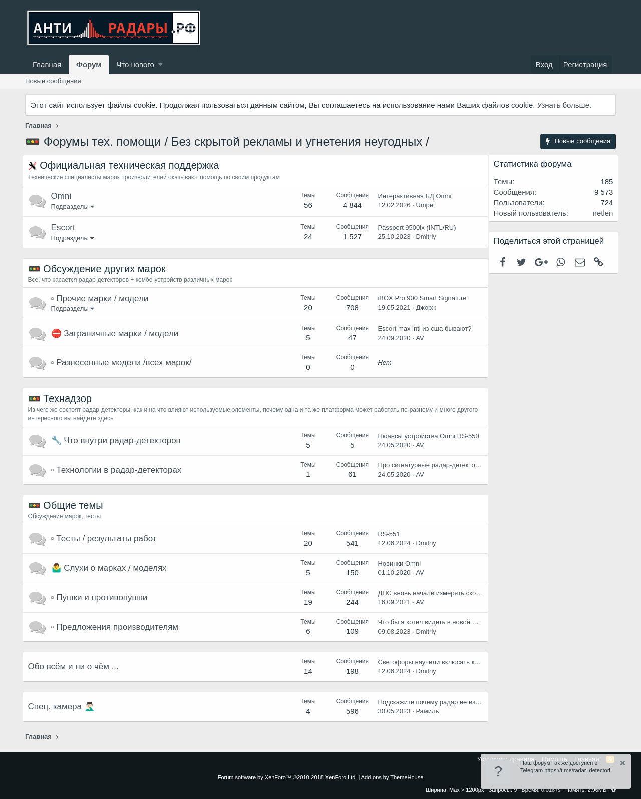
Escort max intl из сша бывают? (422, 328)
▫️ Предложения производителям (117, 627)
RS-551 (386, 534)
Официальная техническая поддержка (132, 165)
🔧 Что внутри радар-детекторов (118, 440)
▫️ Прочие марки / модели (102, 298)
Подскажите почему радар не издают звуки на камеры (457, 702)
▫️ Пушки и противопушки (102, 597)
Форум (88, 64)
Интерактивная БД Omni (412, 196)
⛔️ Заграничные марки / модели (117, 333)
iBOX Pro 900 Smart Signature (419, 298)
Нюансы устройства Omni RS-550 (425, 436)
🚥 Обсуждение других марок (99, 268)
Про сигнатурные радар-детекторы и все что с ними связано (466, 465)
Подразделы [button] (72, 206)
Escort (66, 227)
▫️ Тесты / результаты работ (106, 538)
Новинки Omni (396, 563)
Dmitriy (423, 236)
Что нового (135, 64)
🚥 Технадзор (62, 398)
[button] (160, 64)
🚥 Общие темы (68, 505)
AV (417, 338)
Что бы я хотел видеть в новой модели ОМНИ (444, 622)
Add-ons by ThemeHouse (392, 777)
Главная (47, 64)
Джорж (423, 307)
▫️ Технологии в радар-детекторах (119, 470)
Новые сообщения (53, 81)
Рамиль (424, 711)
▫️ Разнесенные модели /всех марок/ (124, 362)
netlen (600, 213)
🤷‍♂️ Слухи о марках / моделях (111, 568)
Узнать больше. (564, 105)
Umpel (422, 205)
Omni (64, 196)
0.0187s (551, 790)
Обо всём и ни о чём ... (76, 666)
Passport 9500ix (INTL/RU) (414, 227)
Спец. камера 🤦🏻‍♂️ (64, 706)
